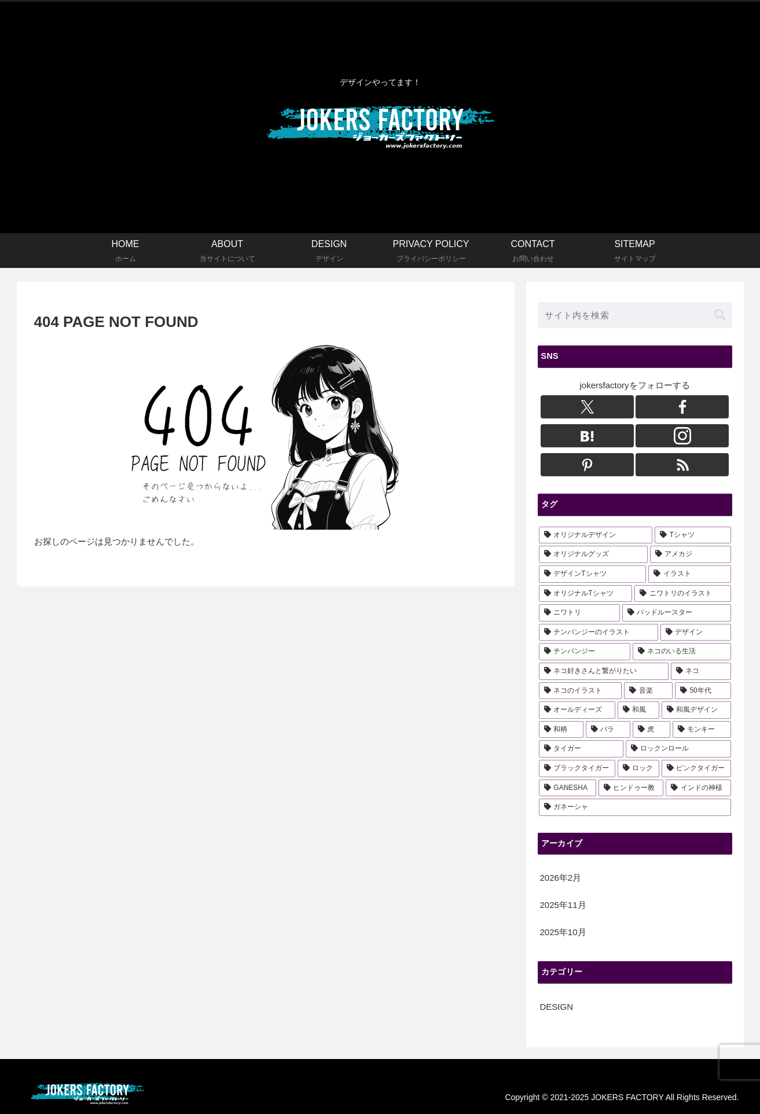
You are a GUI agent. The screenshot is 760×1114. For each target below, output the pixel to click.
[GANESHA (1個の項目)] (567, 788)
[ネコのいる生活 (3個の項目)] (682, 651)
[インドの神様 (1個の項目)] (698, 788)
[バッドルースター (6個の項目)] (676, 613)
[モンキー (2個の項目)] (702, 729)
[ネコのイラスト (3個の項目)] (580, 691)
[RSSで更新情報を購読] (682, 464)
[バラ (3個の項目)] (608, 729)
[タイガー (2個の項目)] (581, 749)
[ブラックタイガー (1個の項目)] (577, 768)
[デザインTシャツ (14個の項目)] (593, 574)
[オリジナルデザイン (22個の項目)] (595, 535)
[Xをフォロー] (587, 406)
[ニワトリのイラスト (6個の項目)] (682, 593)
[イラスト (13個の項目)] (689, 574)
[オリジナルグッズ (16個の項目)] (593, 554)
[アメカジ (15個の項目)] (690, 554)
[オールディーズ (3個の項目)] (577, 710)
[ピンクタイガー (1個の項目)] (696, 768)
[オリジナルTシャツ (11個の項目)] (586, 593)
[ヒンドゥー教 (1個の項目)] (631, 788)
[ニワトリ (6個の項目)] (579, 613)
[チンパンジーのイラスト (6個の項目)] (598, 632)
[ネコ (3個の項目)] (701, 671)
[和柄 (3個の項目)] (561, 729)
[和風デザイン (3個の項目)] (696, 710)
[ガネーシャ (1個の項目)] (635, 807)
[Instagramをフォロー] (682, 435)
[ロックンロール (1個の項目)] (678, 749)
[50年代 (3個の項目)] (703, 691)
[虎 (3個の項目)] (651, 729)
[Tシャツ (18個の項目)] (693, 535)
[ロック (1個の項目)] (638, 768)
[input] (635, 315)
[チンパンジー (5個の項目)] (584, 651)
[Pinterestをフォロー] (587, 464)
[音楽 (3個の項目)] (648, 691)
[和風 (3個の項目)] (638, 710)
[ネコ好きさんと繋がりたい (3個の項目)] (604, 671)
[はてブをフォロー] (587, 435)
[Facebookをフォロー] (682, 406)
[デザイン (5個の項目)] (695, 632)
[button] (720, 315)
